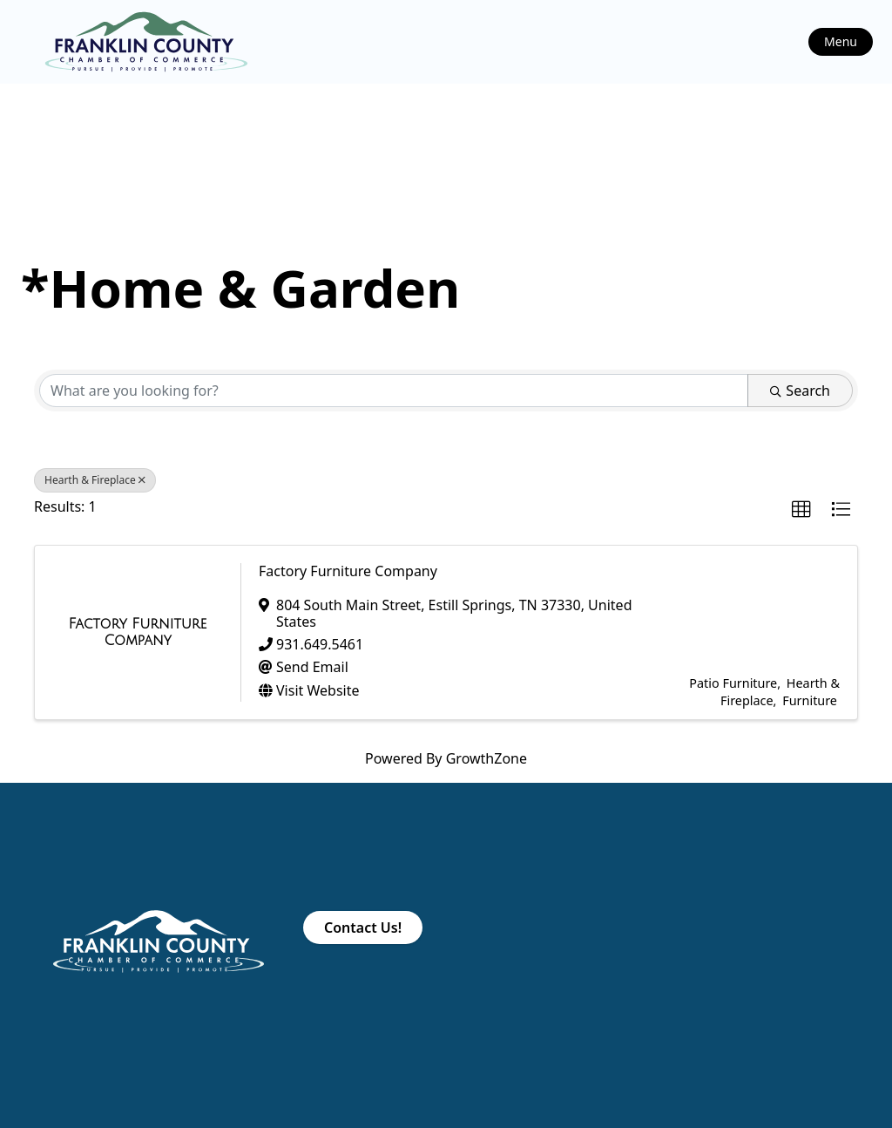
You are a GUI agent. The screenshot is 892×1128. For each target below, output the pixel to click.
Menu (840, 41)
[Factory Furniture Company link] (137, 632)
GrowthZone (486, 758)
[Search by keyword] (393, 390)
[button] (801, 510)
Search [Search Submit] (800, 390)
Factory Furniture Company (348, 571)
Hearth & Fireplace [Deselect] (94, 479)
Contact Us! (363, 927)
